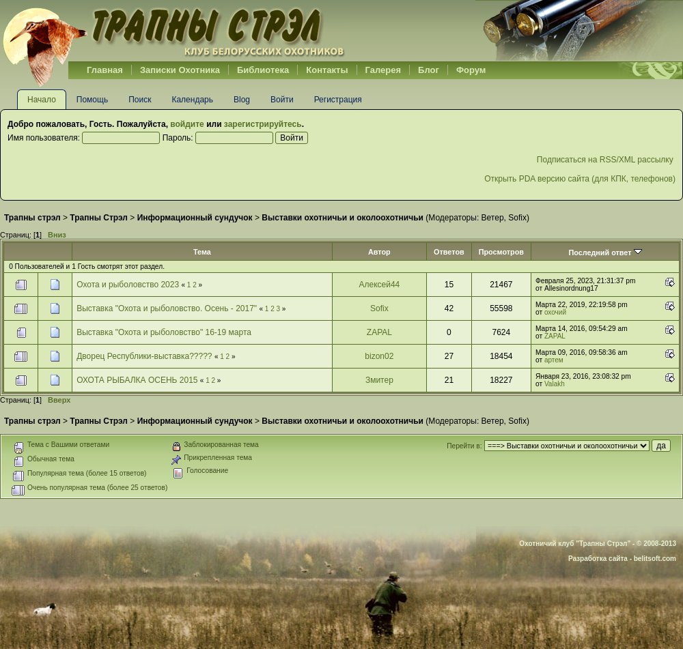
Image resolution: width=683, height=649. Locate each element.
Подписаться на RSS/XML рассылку (606, 159)
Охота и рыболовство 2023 (127, 284)
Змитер (379, 380)
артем (553, 360)
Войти (282, 99)
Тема (202, 252)
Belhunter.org (173, 30)
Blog (242, 99)
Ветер (493, 217)
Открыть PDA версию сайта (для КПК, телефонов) (579, 179)
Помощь (92, 99)
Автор (379, 252)
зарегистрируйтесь (263, 124)
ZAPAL (379, 332)
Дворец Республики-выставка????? (144, 356)
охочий (555, 312)
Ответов (449, 252)
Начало (41, 99)
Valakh (554, 384)
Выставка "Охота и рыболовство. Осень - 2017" (166, 308)
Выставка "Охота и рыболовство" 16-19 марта (163, 332)
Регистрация (338, 99)
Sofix (517, 217)
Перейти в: (464, 446)
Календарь (192, 99)
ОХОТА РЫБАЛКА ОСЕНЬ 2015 (138, 380)
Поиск (139, 99)
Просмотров (501, 252)
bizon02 (379, 356)
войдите (187, 124)
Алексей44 (379, 284)
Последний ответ (604, 252)
